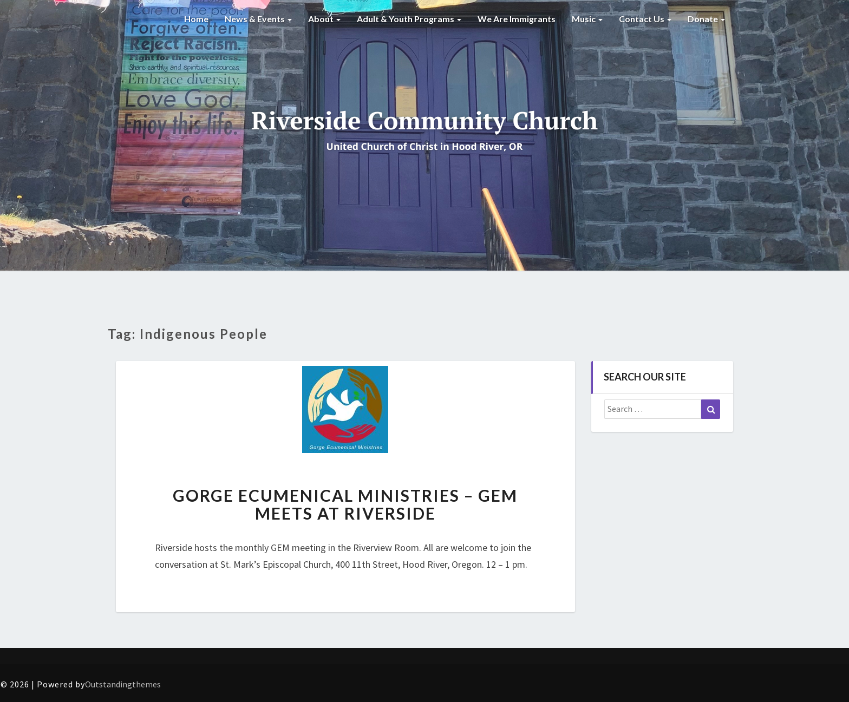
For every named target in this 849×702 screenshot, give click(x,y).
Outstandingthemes (123, 684)
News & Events (258, 19)
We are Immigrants (517, 19)
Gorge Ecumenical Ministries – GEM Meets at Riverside (345, 504)
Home (196, 19)
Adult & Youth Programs (409, 19)
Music (587, 19)
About (324, 19)
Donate (706, 19)
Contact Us (645, 19)
